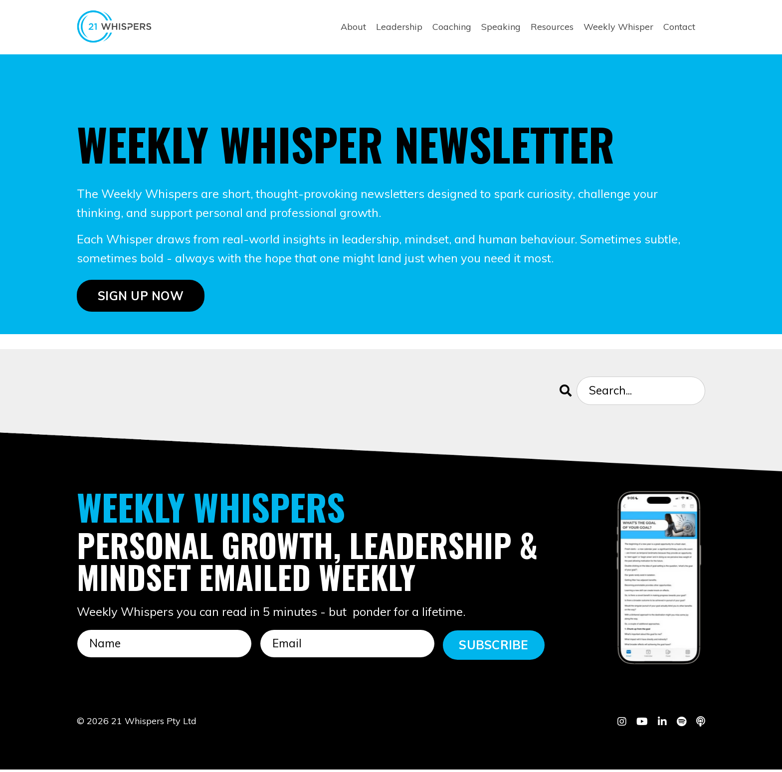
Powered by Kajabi (674, 746)
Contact (679, 26)
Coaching (451, 26)
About (353, 26)
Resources (552, 26)
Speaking (501, 26)
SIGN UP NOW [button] (141, 297)
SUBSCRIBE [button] (493, 646)
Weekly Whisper (618, 26)
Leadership (399, 26)
